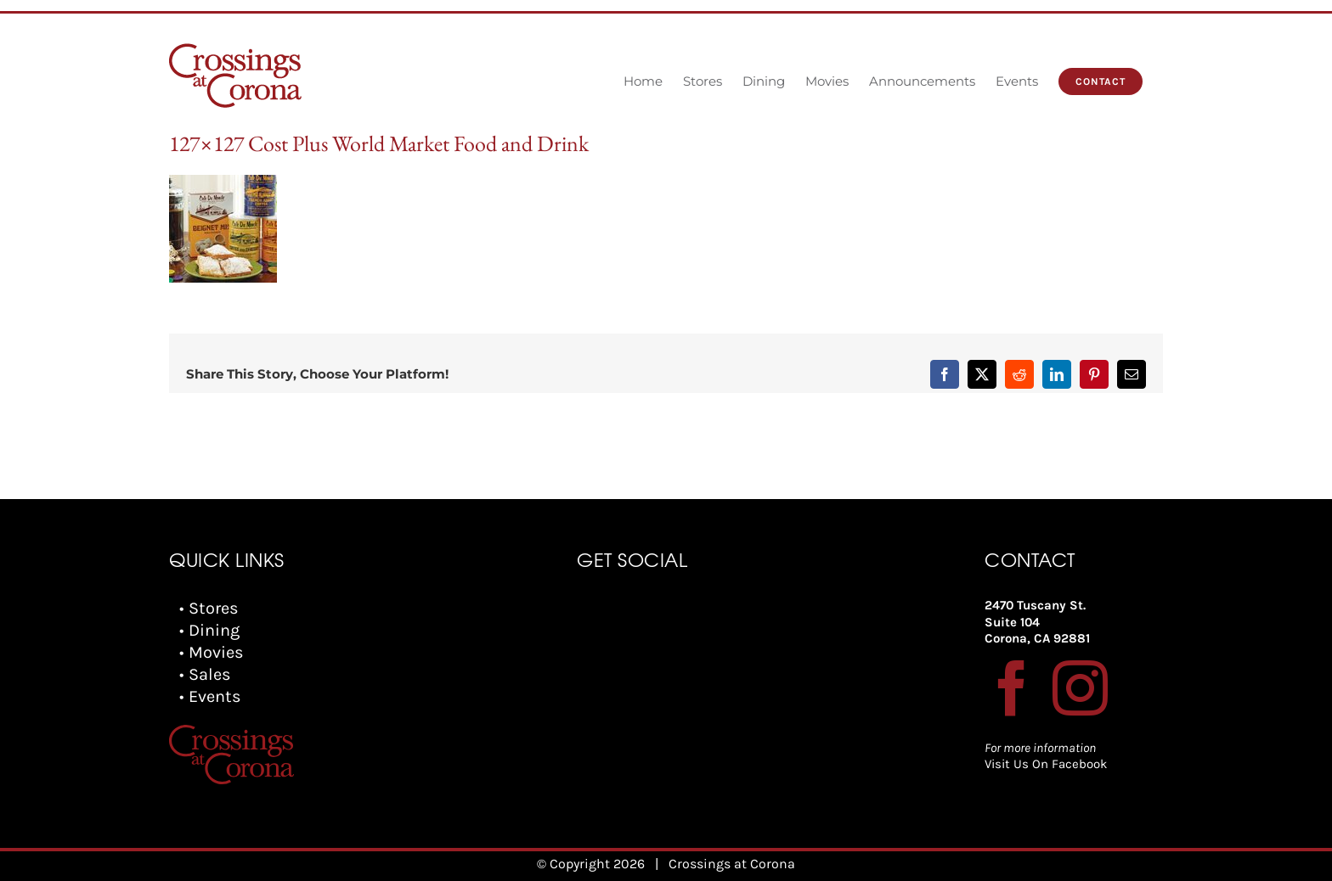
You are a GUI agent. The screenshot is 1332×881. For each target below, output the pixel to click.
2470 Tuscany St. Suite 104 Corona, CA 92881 (1037, 622)
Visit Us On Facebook (1046, 764)
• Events (210, 696)
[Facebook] (1012, 687)
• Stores (209, 608)
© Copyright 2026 (591, 864)
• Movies (211, 652)
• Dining (209, 630)
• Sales (205, 674)
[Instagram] (1080, 687)
